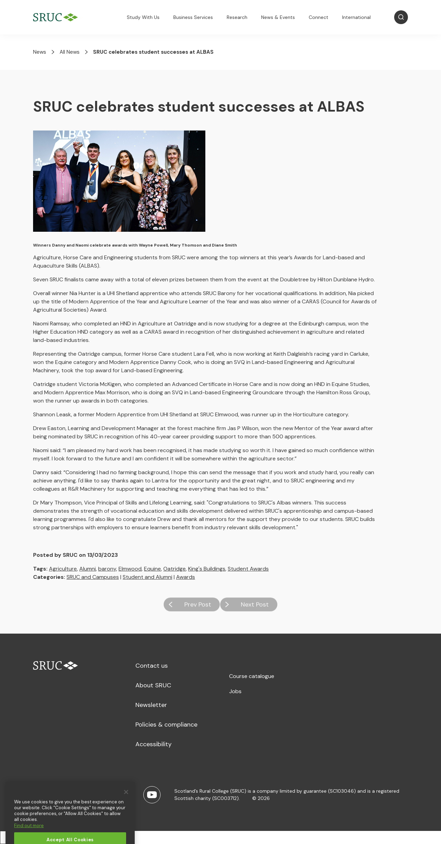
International (356, 17)
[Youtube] (152, 794)
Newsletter (151, 705)
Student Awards (248, 568)
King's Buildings (206, 568)
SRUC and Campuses (92, 577)
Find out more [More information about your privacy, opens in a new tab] (29, 837)
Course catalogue (251, 676)
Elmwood (130, 568)
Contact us (151, 665)
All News (70, 52)
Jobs (235, 691)
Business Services (193, 17)
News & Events (278, 17)
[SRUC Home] (57, 17)
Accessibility (153, 744)
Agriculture (63, 568)
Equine (152, 568)
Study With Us (143, 17)
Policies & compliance (166, 724)
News (39, 52)
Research (237, 17)
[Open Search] (401, 17)
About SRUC (153, 685)
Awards (185, 577)
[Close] (126, 803)
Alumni (87, 568)
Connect (318, 17)
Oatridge (174, 568)
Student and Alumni (147, 577)
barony (107, 568)
